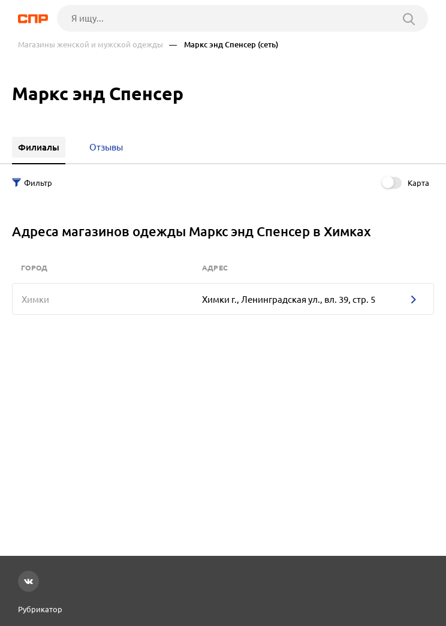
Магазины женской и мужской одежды (90, 45)
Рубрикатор (40, 609)
